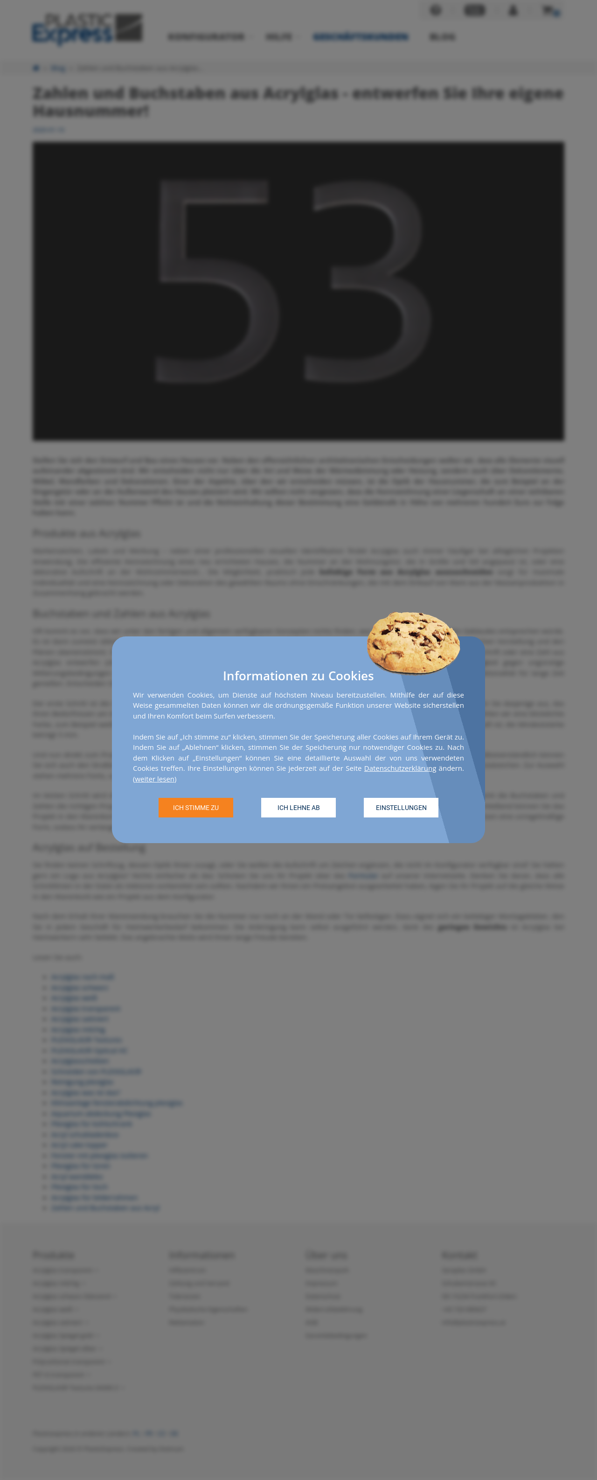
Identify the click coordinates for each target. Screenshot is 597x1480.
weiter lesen (154, 778)
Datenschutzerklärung (400, 768)
